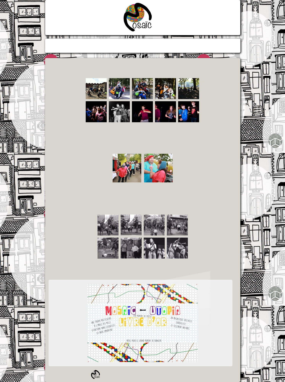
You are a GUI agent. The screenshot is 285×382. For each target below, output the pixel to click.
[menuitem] (129, 46)
